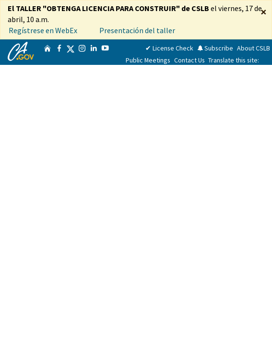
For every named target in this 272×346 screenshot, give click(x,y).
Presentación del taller (138, 30)
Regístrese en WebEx (43, 30)
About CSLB (253, 48)
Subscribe (215, 48)
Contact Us (189, 60)
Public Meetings (148, 60)
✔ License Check (169, 48)
